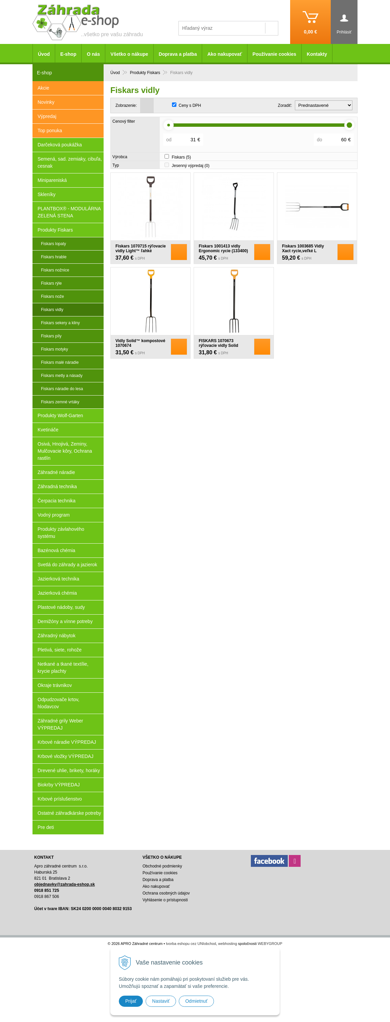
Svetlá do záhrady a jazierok (67, 564)
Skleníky (47, 194)
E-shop (68, 54)
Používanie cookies (274, 54)
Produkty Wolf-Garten (60, 415)
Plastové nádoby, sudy (61, 607)
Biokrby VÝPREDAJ (59, 784)
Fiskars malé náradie (60, 362)
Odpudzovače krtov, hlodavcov (58, 703)
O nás (93, 54)
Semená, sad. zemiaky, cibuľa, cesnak (70, 162)
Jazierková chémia (57, 593)
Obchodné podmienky (162, 866)
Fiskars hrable (53, 257)
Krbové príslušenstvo (60, 799)
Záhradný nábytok (56, 635)
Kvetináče (48, 429)
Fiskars (181, 157)
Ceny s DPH (190, 105)
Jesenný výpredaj (190, 165)
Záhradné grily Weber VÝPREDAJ (60, 724)
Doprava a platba (178, 54)
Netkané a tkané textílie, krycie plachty (63, 667)
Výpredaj (47, 116)
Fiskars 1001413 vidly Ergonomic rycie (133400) (223, 248)
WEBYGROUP (270, 944)
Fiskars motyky (54, 349)
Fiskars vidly (52, 309)
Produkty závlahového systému (61, 532)
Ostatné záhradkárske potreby (69, 813)
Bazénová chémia (56, 550)
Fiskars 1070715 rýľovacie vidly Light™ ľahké (140, 248)
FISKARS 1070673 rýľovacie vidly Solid (218, 343)
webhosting (227, 944)
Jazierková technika (58, 578)
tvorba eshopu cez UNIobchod (191, 944)
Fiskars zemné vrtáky (60, 402)
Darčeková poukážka (60, 144)
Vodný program (54, 515)
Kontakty (317, 54)
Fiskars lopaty (53, 243)
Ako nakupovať (224, 54)
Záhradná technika (57, 486)
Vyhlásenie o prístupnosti (165, 900)
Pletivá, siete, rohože (60, 649)
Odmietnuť (196, 1001)
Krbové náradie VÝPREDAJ (67, 742)
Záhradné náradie (56, 472)
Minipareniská (52, 180)
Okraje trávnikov (55, 685)
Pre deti (46, 827)
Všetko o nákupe (129, 54)
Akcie (43, 88)
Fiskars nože (52, 296)
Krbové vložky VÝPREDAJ (65, 756)
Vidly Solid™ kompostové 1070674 (140, 343)
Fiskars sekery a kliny (60, 322)
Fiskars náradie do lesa (62, 388)
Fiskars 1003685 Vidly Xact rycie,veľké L (303, 248)
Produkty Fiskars (55, 230)
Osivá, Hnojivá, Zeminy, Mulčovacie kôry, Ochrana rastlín (65, 451)
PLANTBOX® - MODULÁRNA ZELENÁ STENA (69, 212)
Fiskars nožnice (55, 270)
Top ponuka (50, 130)
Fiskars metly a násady (62, 375)
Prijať (130, 1001)
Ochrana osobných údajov (166, 893)
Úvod (44, 54)
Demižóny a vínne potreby (65, 621)
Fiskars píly (51, 336)
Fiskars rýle (51, 283)
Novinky (46, 102)
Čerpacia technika (56, 500)
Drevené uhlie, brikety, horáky (69, 770)
